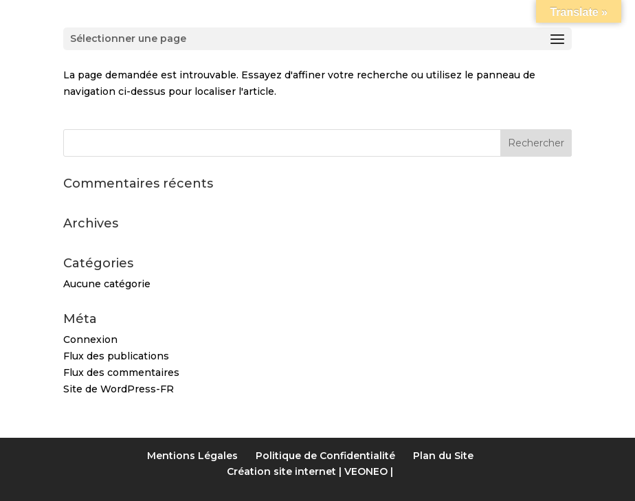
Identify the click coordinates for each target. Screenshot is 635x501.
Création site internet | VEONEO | (310, 471)
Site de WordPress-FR (118, 389)
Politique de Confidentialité (325, 455)
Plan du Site (443, 455)
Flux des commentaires (121, 372)
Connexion (90, 339)
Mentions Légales (192, 455)
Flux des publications (116, 356)
